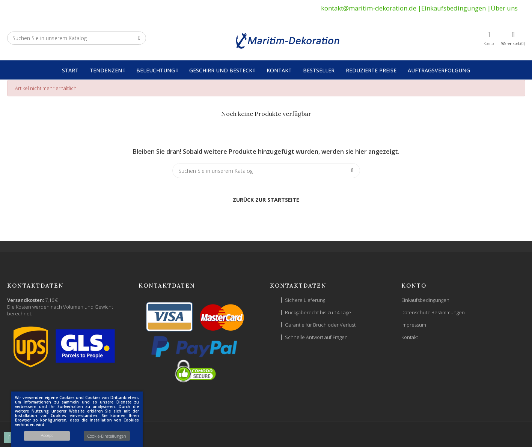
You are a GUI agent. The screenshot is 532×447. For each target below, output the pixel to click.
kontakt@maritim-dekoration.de (368, 8)
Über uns (504, 8)
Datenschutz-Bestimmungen (433, 312)
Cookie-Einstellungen (106, 436)
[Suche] (76, 38)
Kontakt (409, 337)
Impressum (413, 324)
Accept (47, 435)
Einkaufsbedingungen (453, 8)
